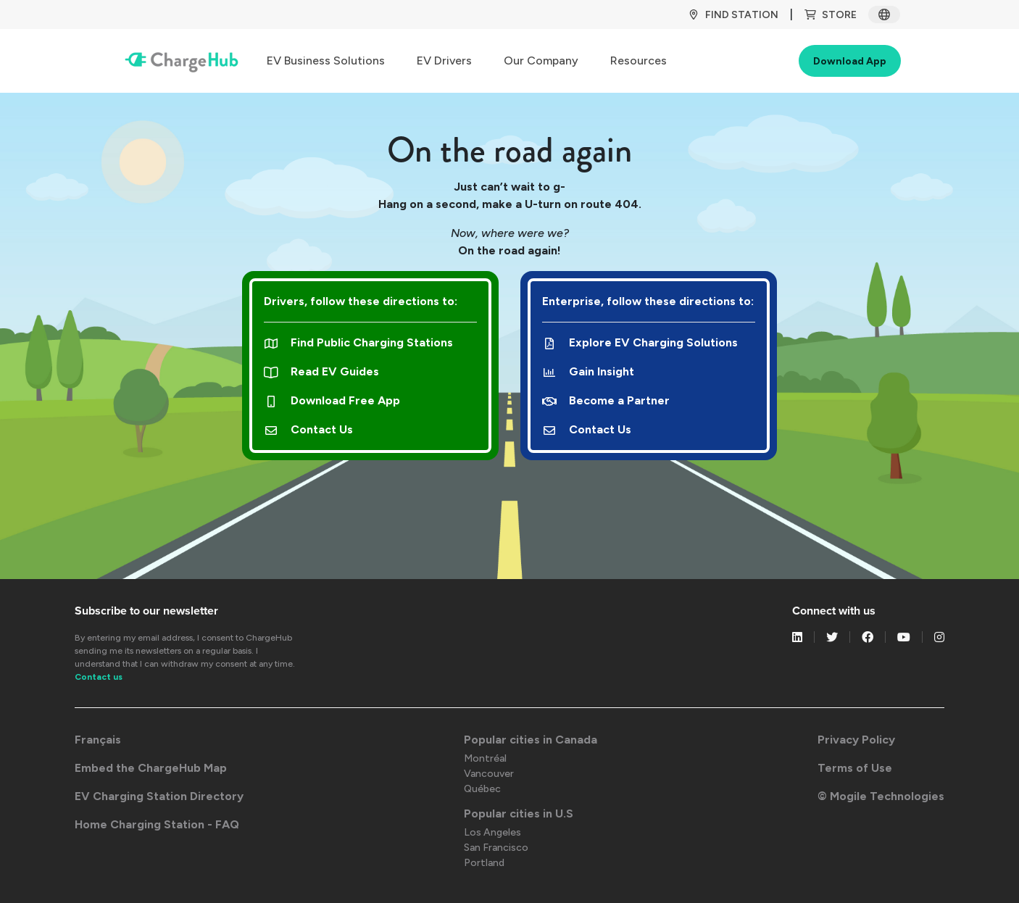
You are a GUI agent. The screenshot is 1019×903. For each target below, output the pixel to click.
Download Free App (332, 400)
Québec (482, 789)
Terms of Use (855, 768)
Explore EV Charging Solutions (640, 342)
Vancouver (489, 773)
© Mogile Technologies (881, 796)
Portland (484, 863)
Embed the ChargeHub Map (151, 768)
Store (830, 15)
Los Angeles (492, 832)
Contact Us (308, 429)
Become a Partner (606, 400)
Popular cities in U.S (518, 813)
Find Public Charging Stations (358, 342)
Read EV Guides (321, 371)
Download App (849, 61)
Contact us (98, 677)
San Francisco (496, 847)
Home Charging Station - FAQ (157, 824)
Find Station (733, 15)
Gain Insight (588, 371)
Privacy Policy (856, 739)
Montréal (485, 758)
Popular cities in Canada (530, 739)
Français (98, 739)
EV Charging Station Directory (159, 796)
